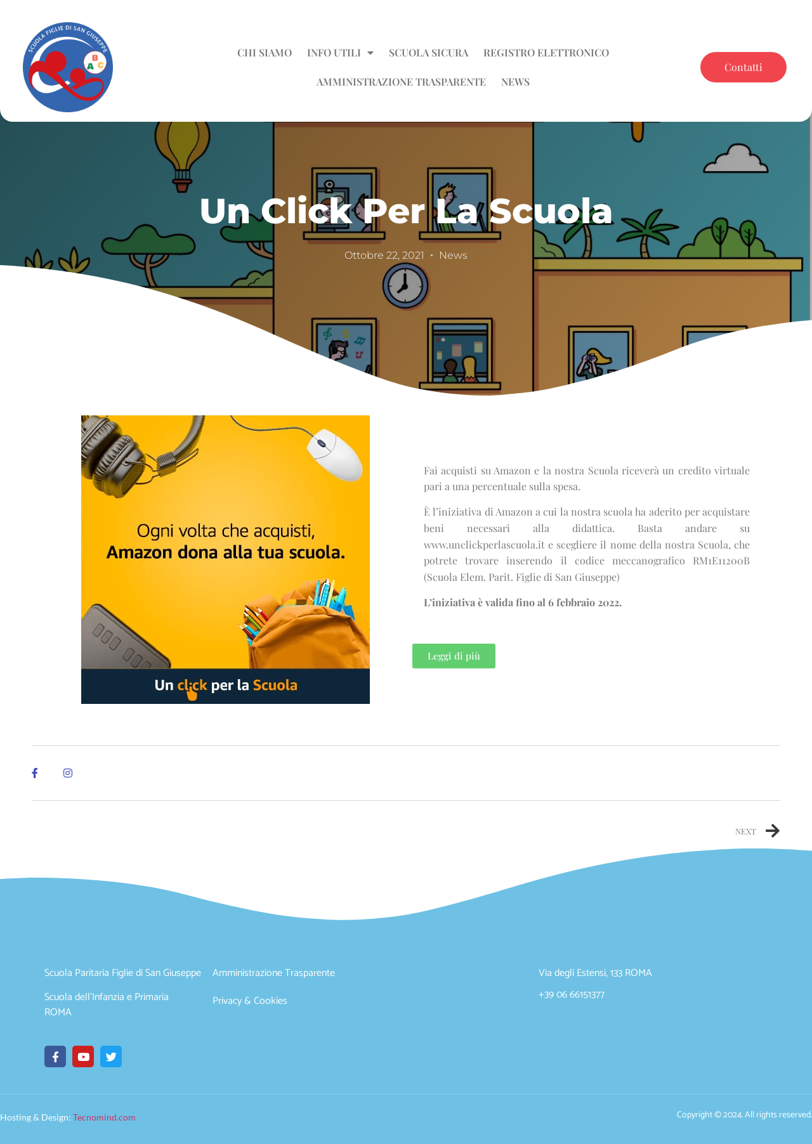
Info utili (340, 52)
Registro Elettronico (546, 52)
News (515, 81)
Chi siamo (264, 52)
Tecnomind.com (104, 1117)
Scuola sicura (428, 52)
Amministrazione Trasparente (401, 81)
